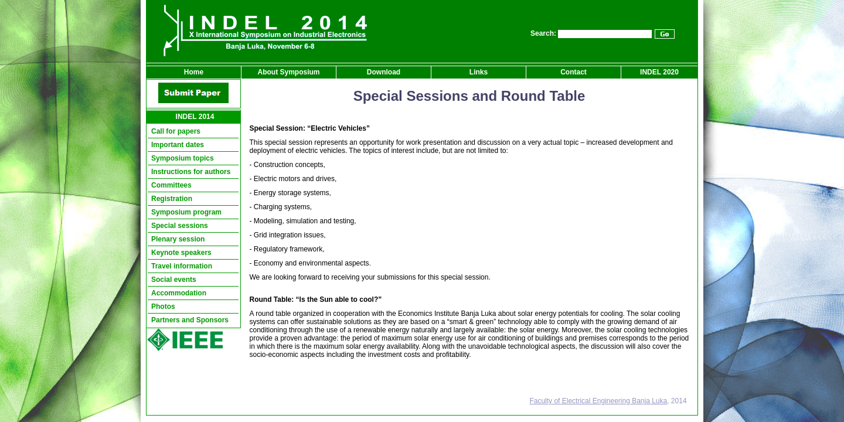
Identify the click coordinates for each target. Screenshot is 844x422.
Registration (171, 199)
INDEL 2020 (659, 72)
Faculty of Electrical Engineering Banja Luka (598, 401)
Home (193, 72)
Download (383, 72)
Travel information (181, 266)
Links (478, 72)
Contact (573, 72)
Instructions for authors (190, 172)
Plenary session (178, 239)
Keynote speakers (181, 253)
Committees (171, 185)
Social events (173, 279)
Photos (163, 306)
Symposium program (186, 212)
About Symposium (288, 72)
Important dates (177, 145)
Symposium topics (182, 158)
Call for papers (175, 131)
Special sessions (179, 226)
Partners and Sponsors (190, 320)
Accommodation (178, 293)
